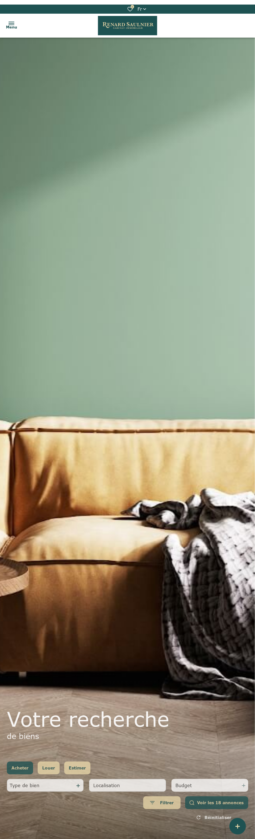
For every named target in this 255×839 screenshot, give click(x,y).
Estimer (77, 771)
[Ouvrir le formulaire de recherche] (162, 806)
